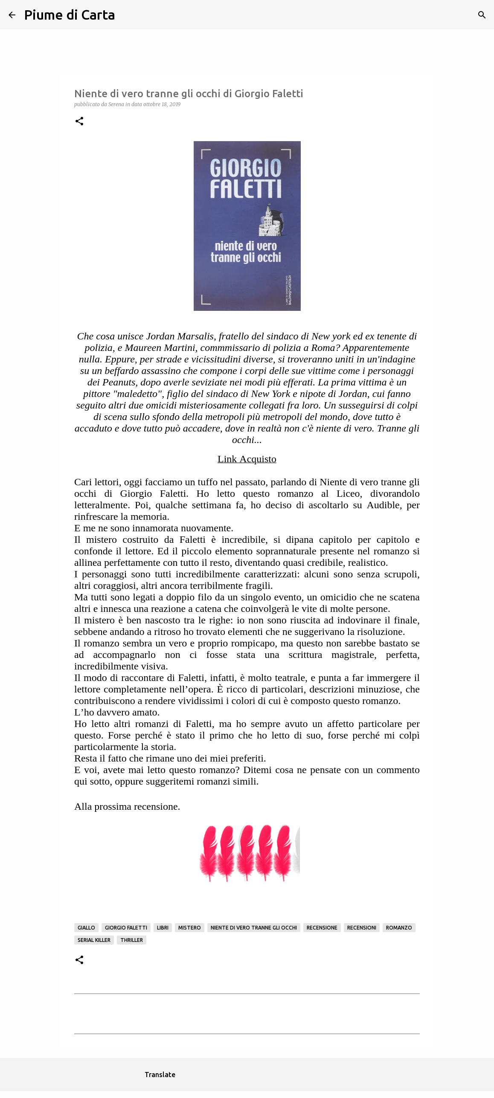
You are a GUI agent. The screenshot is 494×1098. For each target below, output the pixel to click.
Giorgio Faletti (126, 927)
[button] (79, 121)
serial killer (94, 940)
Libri (163, 927)
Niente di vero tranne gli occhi (254, 927)
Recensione (322, 927)
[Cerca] (127, 15)
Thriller (131, 940)
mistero (189, 927)
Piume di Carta (69, 14)
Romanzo (399, 927)
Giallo (86, 927)
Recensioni (361, 927)
